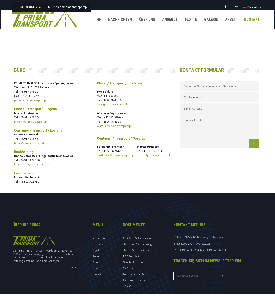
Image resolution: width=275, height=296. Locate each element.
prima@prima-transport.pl (32, 98)
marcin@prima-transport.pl (33, 119)
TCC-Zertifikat (135, 253)
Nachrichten (118, 19)
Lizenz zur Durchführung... (142, 241)
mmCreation (253, 294)
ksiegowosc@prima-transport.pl (35, 162)
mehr (74, 264)
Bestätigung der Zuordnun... (143, 271)
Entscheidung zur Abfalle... (142, 277)
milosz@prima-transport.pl (154, 153)
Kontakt (250, 19)
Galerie (209, 19)
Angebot (168, 19)
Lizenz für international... (141, 247)
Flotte (189, 19)
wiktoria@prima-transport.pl (116, 123)
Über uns (145, 19)
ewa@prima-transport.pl (114, 102)
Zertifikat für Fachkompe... (142, 235)
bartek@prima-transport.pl (32, 141)
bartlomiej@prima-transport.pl (117, 153)
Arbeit (229, 19)
